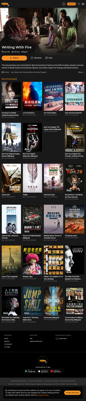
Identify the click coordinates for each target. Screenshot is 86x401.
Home (6, 338)
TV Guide (7, 347)
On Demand (8, 344)
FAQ (31, 338)
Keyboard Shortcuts (36, 341)
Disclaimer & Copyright (51, 381)
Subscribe (71, 4)
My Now (6, 341)
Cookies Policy (42, 395)
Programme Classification (19, 381)
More (80, 72)
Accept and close (72, 393)
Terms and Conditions (35, 381)
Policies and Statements (67, 381)
